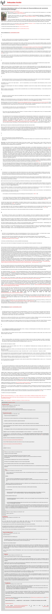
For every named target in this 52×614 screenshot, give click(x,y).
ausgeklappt (10, 402)
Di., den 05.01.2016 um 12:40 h (14, 32)
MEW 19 (45, 199)
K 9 (41, 434)
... (4, 451)
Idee (7, 5)
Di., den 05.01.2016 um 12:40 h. (20, 24)
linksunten (13, 5)
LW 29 (40, 390)
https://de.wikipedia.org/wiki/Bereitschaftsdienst (23, 382)
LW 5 (45, 207)
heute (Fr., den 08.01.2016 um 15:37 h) (23, 28)
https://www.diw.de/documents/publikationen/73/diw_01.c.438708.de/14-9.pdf (22, 300)
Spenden (17, 5)
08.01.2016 (11, 11)
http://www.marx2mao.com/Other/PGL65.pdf (20, 605)
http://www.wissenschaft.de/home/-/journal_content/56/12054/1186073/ (12, 292)
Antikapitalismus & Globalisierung (15, 400)
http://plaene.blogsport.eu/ (9, 603)
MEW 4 (35, 193)
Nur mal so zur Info (5, 404)
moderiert (13, 402)
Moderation (10, 5)
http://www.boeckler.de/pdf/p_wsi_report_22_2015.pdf (10, 238)
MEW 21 (37, 161)
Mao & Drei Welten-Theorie (8, 532)
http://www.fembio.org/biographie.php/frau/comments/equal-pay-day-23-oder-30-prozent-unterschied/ (33, 102)
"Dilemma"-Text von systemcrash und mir (37, 597)
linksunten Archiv (14, 2)
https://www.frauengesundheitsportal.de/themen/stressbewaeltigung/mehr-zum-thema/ (17, 284)
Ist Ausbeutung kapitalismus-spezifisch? (30, 16)
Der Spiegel (14, 271)
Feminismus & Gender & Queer (25, 400)
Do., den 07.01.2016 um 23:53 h (24, 26)
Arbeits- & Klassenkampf (7, 400)
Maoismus (6, 554)
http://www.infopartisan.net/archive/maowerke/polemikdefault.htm (15, 606)
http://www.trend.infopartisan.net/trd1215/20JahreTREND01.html (13, 439)
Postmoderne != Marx (31, 23)
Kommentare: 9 (17, 11)
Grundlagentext (5, 516)
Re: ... (6, 469)
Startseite (4, 5)
